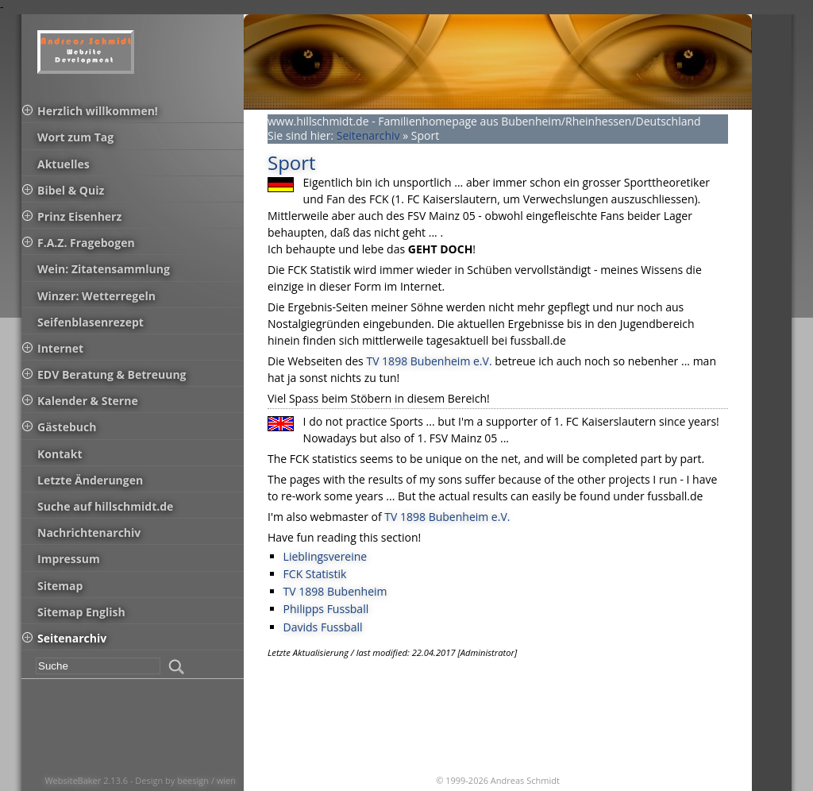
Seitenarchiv (368, 135)
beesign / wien (206, 780)
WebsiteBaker (73, 780)
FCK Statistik (315, 573)
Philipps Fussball (326, 608)
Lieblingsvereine (325, 556)
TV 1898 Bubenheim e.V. (428, 360)
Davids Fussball (323, 627)
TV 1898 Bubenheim (335, 591)
